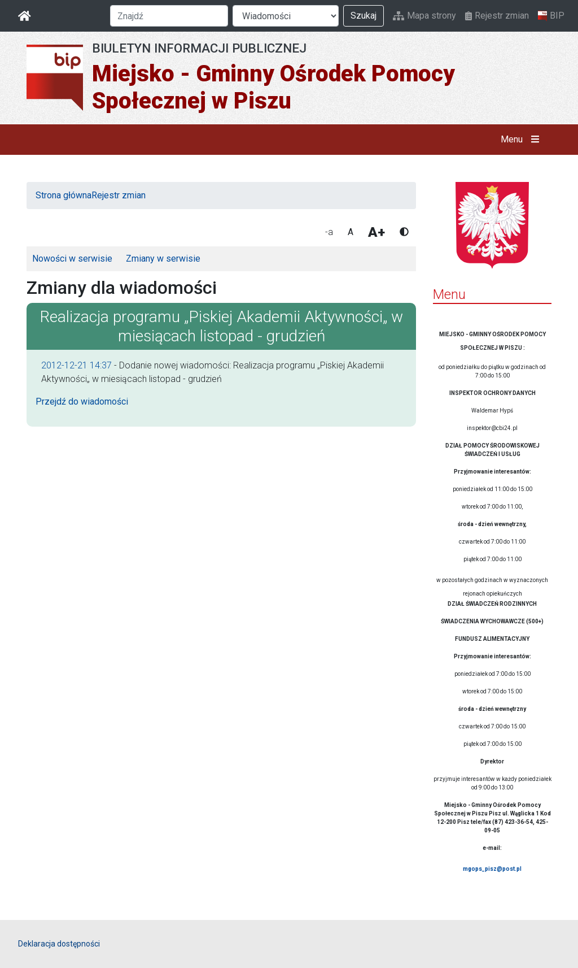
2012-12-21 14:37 (76, 365)
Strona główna (63, 195)
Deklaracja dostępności (59, 943)
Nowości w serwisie (72, 258)
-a (329, 232)
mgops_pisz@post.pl (492, 869)
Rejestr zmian (497, 15)
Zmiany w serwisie (163, 258)
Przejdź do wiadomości (82, 401)
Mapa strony (424, 15)
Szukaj (363, 15)
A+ (376, 232)
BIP (551, 15)
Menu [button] (522, 139)
